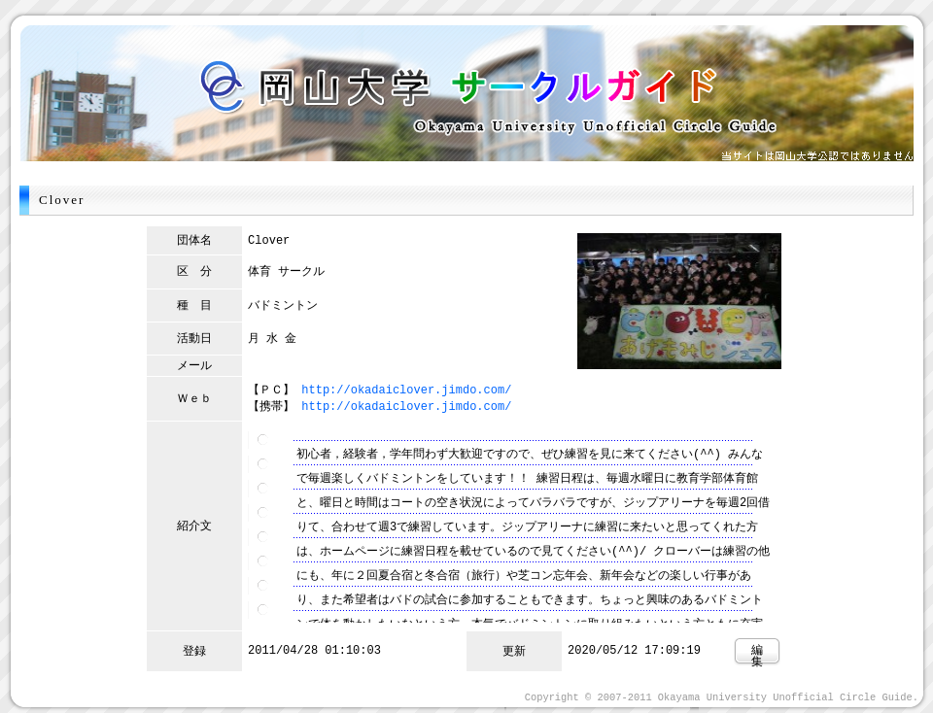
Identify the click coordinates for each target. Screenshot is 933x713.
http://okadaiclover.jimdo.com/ (406, 389)
